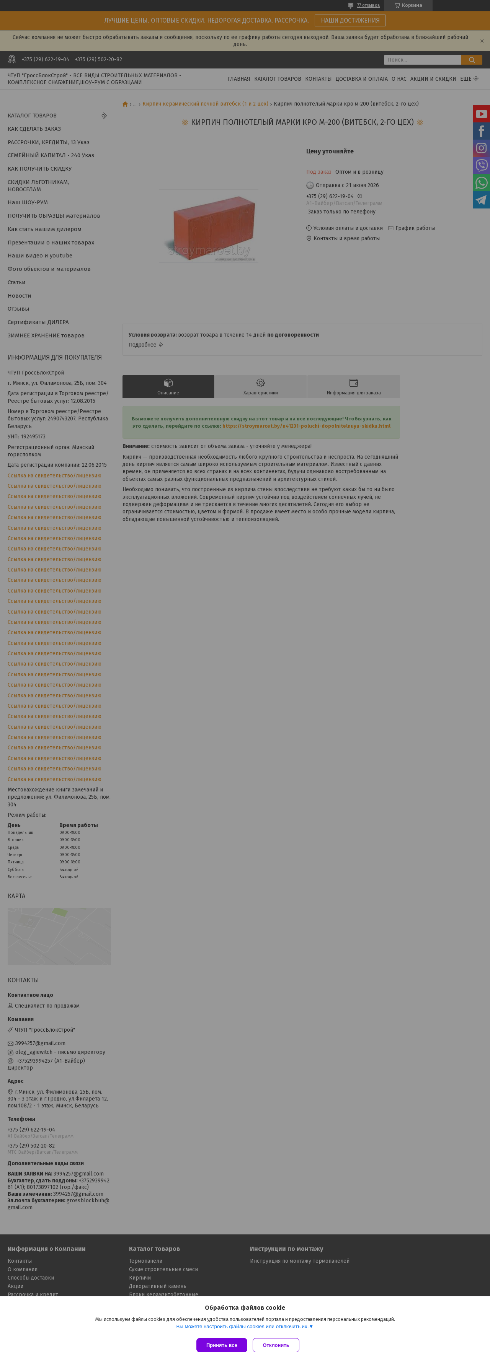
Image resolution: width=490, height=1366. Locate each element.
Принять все (221, 1345)
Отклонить (278, 1345)
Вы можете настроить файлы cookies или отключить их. (242, 1328)
